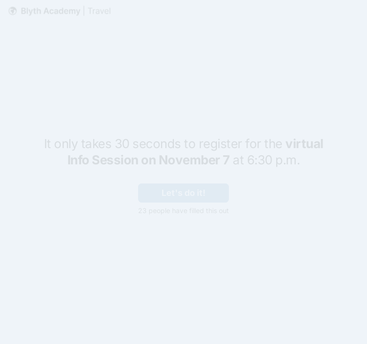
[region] (94, 307)
